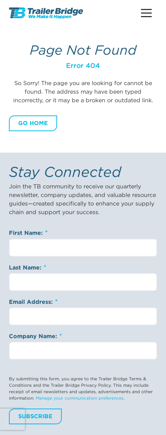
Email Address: (32, 301)
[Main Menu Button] (146, 13)
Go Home (33, 123)
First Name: (27, 232)
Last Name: (26, 267)
